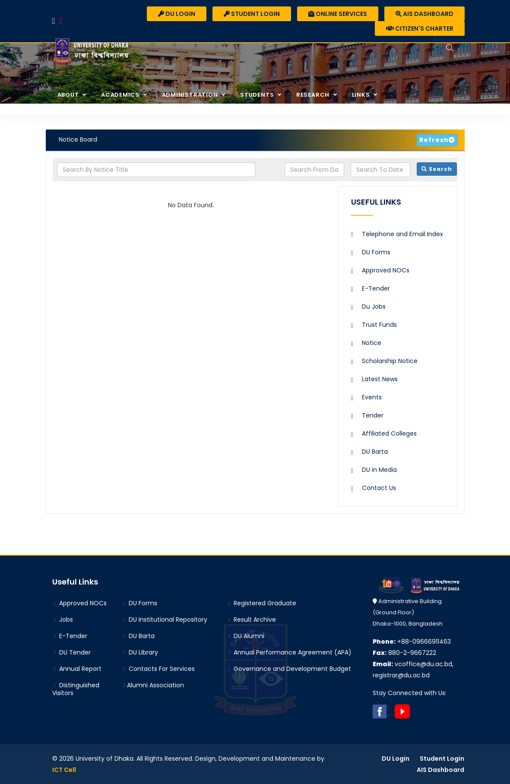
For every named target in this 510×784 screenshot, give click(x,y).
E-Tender (376, 288)
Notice (371, 342)
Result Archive (251, 619)
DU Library (140, 652)
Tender (372, 415)
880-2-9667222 (404, 652)
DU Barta (375, 451)
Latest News (380, 379)
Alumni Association (153, 685)
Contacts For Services (158, 668)
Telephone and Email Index (402, 234)
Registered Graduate (261, 603)
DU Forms (376, 252)
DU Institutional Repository (164, 619)
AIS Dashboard (424, 13)
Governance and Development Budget (289, 668)
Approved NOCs (385, 270)
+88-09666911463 (412, 641)
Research (313, 95)
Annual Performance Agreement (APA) (289, 652)
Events (372, 397)
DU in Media (379, 469)
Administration (191, 95)
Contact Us (379, 488)
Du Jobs (374, 306)
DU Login (176, 13)
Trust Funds (379, 324)
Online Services (337, 13)
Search (436, 169)
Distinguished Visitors (75, 689)
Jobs (62, 619)
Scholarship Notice (390, 361)
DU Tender (71, 652)
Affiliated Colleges (389, 433)
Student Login (252, 13)
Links (362, 95)
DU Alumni (245, 636)
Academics (121, 95)
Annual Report (76, 668)
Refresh (434, 140)
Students (258, 95)
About (69, 95)
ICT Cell (64, 769)
